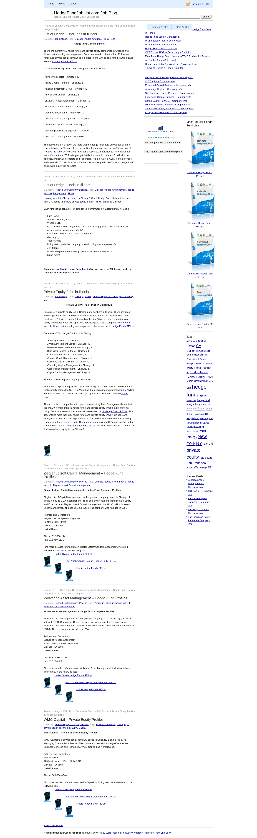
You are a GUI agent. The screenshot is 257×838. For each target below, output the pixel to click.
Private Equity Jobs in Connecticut (163, 40)
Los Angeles (206, 418)
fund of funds (199, 372)
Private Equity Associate (105, 296)
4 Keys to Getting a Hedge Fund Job (164, 68)
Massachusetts (193, 431)
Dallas (202, 359)
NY (199, 443)
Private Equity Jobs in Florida (160, 44)
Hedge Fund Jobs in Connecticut (162, 36)
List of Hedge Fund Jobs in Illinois (70, 34)
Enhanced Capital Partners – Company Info (168, 85)
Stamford (191, 467)
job (207, 414)
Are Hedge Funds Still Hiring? (160, 60)
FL (188, 372)
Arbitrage (99, 603)
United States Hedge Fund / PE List (73, 554)
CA (198, 346)
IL (51, 485)
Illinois (106, 39)
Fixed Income (119, 481)
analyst (202, 340)
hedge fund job (203, 404)
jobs (113, 39)
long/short (193, 418)
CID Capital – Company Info (160, 81)
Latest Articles (182, 27)
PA (211, 444)
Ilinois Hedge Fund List (73, 269)
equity (108, 481)
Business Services (105, 724)
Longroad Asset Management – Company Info (169, 77)
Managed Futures (200, 422)
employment (195, 363)
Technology (65, 728)
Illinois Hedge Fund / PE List (91, 568)
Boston (191, 345)
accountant (192, 341)
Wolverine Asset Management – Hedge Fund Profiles (85, 598)
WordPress (111, 832)
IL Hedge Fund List (106, 198)
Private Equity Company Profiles (72, 724)
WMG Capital (79, 728)
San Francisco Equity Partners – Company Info (170, 93)
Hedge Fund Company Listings (71, 189)
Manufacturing (195, 426)
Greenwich (200, 381)
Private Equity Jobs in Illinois (66, 292)
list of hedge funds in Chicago (73, 198)
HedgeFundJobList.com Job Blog (85, 13)
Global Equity (196, 377)
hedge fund (121, 603)
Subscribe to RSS (200, 4)
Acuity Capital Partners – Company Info (166, 112)
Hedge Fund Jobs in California (161, 48)
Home (51, 3)
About (61, 3)
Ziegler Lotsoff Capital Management (71, 485)
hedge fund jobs (93, 39)
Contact (73, 3)
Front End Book (163, 832)
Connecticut (193, 354)
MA (189, 422)
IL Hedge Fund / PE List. (122, 326)
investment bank (196, 414)
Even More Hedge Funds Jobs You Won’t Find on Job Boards (177, 56)
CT (197, 358)
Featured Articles (159, 27)
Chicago (79, 39)
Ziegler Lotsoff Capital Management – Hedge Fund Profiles (84, 475)
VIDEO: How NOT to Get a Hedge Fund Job (168, 52)
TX (209, 467)
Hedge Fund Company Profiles (71, 481)
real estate (206, 457)
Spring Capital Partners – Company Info (166, 101)
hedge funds (59, 193)
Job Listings (61, 39)
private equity (51, 728)
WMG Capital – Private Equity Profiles (74, 720)
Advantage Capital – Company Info (163, 89)
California (193, 350)
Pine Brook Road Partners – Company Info (167, 104)
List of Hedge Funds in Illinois (67, 185)
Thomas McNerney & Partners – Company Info (169, 108)
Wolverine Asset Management (59, 606)
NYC (206, 444)
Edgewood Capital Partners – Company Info (168, 97)
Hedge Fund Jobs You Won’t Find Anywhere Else (171, 64)
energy (208, 363)
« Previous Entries (53, 825)
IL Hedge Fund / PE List (64, 61)
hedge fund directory (115, 189)
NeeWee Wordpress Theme (136, 832)
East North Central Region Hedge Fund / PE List (90, 561)
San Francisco (196, 463)
